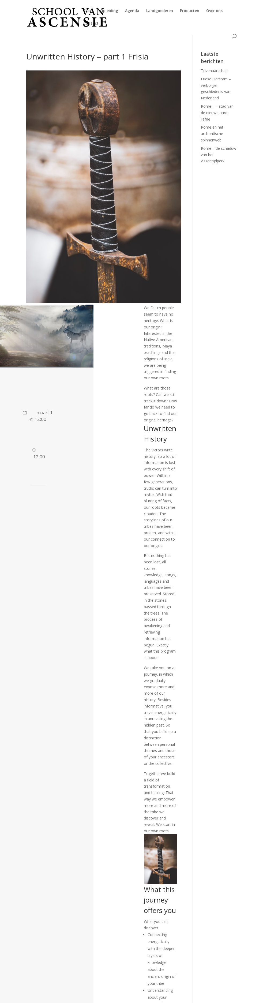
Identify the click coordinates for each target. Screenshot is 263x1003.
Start (88, 11)
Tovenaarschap (214, 70)
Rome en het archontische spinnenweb (212, 134)
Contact (91, 23)
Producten (189, 11)
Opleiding (109, 11)
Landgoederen (159, 11)
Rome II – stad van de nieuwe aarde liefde (217, 113)
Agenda (132, 11)
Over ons (214, 11)
